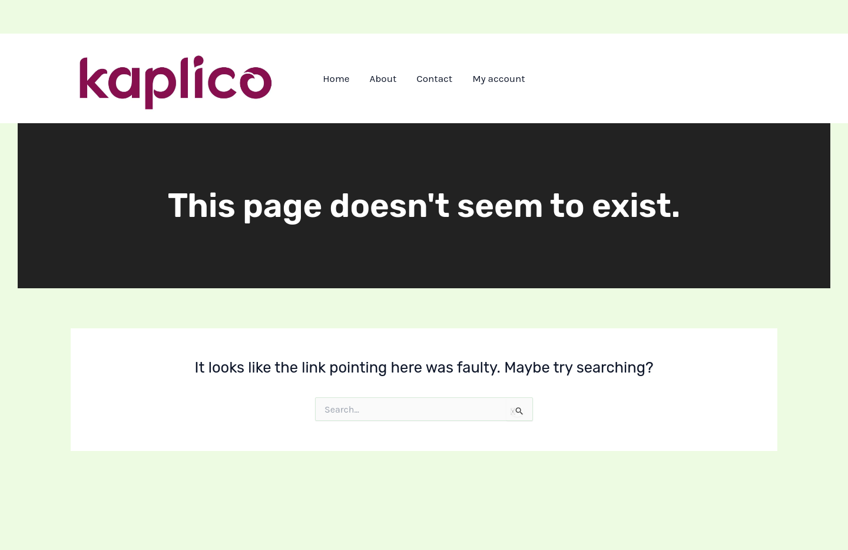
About (383, 78)
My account (498, 78)
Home (336, 78)
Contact (434, 78)
